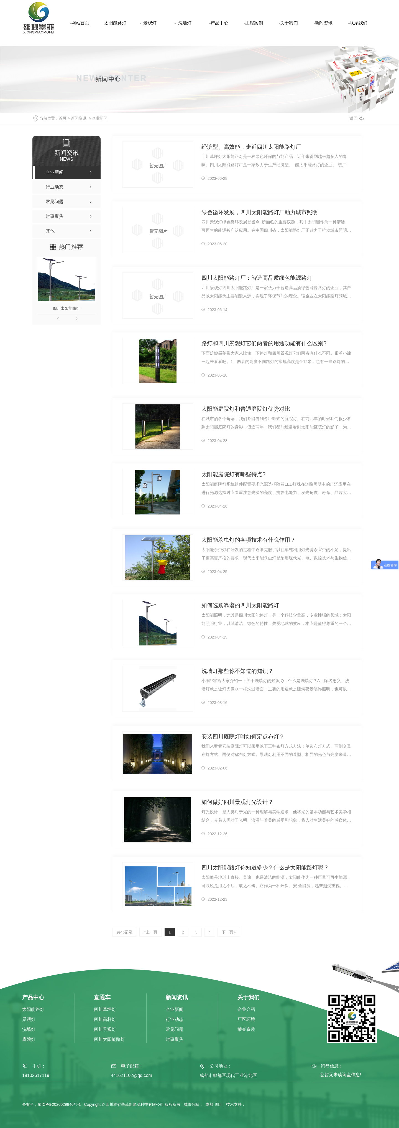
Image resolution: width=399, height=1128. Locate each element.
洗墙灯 (184, 23)
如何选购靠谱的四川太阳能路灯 (240, 605)
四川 (219, 1104)
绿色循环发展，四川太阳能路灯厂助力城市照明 (259, 213)
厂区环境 (246, 1019)
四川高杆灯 (105, 1019)
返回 (356, 118)
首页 (62, 118)
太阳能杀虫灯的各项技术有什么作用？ (248, 540)
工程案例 (254, 23)
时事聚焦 (174, 1039)
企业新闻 (100, 118)
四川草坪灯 (105, 1009)
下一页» (230, 932)
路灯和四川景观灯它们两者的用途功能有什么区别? (263, 343)
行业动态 (174, 1019)
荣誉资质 (246, 1029)
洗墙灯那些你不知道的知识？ (237, 671)
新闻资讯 (323, 23)
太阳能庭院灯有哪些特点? (233, 474)
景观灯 (150, 23)
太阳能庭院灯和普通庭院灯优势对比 (245, 409)
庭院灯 (28, 1039)
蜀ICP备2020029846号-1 (59, 1104)
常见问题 (174, 1029)
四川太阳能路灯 (66, 308)
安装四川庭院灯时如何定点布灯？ (243, 737)
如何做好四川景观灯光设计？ (237, 802)
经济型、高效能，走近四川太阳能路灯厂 (251, 147)
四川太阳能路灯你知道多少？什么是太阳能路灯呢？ (265, 868)
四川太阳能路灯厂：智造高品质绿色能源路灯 (256, 278)
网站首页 (80, 23)
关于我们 (289, 23)
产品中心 (219, 23)
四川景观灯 (105, 1029)
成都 (209, 1104)
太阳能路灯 (115, 23)
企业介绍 (246, 1009)
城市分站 (191, 1104)
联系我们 (358, 23)
